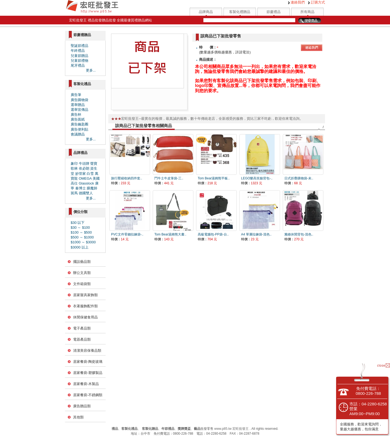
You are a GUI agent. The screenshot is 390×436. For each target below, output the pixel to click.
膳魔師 (92, 188)
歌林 (74, 168)
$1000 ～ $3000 (83, 242)
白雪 (90, 174)
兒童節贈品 (79, 56)
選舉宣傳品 (79, 110)
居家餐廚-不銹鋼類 (87, 395)
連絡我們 (296, 2)
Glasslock (86, 183)
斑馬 (74, 193)
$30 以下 (77, 223)
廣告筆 (76, 95)
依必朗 (84, 168)
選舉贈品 (78, 105)
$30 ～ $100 (80, 227)
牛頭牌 (84, 164)
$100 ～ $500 (81, 232)
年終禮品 (78, 51)
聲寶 (93, 164)
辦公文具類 (82, 273)
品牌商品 (206, 12)
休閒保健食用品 (85, 317)
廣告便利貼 (79, 129)
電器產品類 (82, 339)
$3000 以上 (80, 247)
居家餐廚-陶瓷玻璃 (87, 362)
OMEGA (85, 178)
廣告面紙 (78, 119)
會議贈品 (78, 134)
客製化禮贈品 (239, 12)
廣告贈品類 (82, 406)
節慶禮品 (273, 12)
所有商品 (307, 12)
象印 (74, 164)
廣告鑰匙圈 (79, 124)
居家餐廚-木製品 (86, 384)
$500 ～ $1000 (82, 237)
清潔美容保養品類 (87, 350)
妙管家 (80, 174)
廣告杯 (76, 114)
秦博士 (80, 188)
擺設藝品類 (82, 262)
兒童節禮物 (79, 61)
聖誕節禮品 (79, 46)
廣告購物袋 (79, 100)
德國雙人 (86, 193)
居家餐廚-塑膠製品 (87, 373)
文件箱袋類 (82, 284)
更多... (91, 70)
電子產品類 (82, 328)
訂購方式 (316, 2)
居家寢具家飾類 (85, 295)
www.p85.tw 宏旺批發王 (231, 429)
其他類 (78, 417)
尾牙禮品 (78, 65)
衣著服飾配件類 (85, 306)
